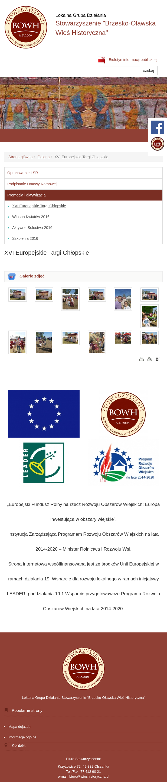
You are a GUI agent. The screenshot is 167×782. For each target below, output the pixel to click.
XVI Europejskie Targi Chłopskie (39, 206)
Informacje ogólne (22, 737)
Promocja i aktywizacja (26, 195)
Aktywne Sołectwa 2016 (32, 227)
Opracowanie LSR (22, 173)
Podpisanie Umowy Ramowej (32, 184)
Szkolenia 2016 (25, 238)
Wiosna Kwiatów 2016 (31, 217)
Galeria (43, 157)
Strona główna (20, 157)
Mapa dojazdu (19, 727)
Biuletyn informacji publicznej (128, 59)
